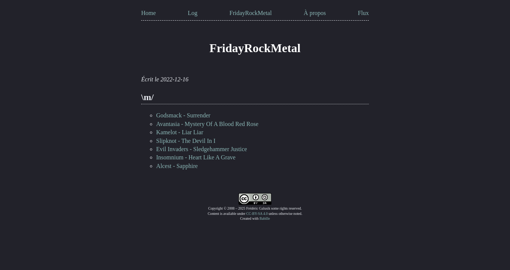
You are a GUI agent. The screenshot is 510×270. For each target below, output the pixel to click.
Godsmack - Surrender (183, 115)
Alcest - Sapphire (177, 166)
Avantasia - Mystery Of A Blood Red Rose (207, 124)
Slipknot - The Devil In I (185, 141)
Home (148, 13)
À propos (315, 13)
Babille (264, 218)
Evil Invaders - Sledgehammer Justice (201, 149)
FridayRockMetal (251, 13)
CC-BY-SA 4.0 (257, 214)
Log (193, 13)
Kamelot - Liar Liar (179, 132)
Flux (363, 13)
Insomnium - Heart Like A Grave (196, 157)
